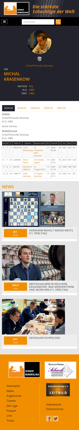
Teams (11, 401)
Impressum (53, 404)
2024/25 (21, 108)
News (10, 391)
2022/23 (48, 108)
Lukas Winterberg (28, 149)
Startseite (13, 386)
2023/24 (35, 108)
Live (9, 415)
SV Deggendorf (39, 168)
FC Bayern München (38, 175)
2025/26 (8, 108)
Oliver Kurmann (27, 175)
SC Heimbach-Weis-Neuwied (39, 151)
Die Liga (12, 406)
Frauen (11, 411)
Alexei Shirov (25, 161)
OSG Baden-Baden (39, 161)
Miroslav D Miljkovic (27, 168)
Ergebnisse (14, 396)
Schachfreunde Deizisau (39, 65)
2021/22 (61, 108)
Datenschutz (54, 409)
